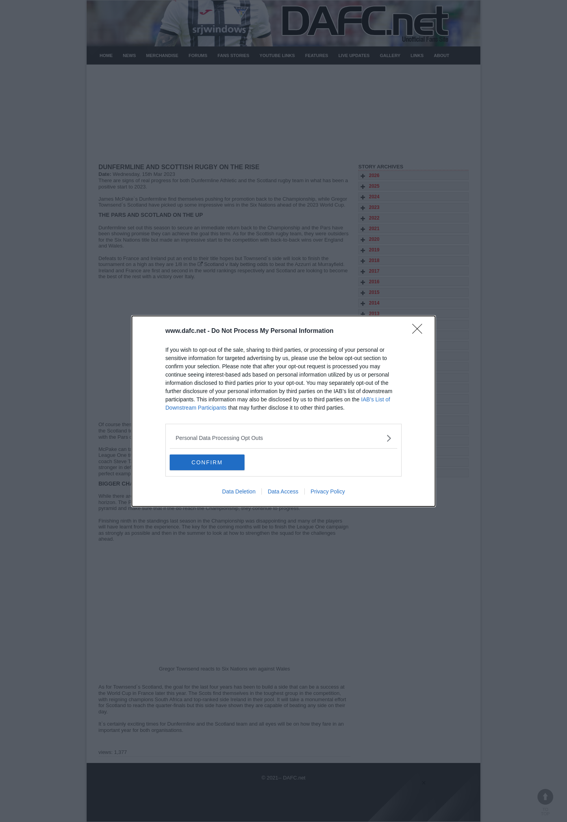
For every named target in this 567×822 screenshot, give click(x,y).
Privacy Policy (328, 491)
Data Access (283, 491)
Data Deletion (239, 491)
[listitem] (283, 438)
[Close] (419, 331)
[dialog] (283, 411)
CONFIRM (206, 462)
